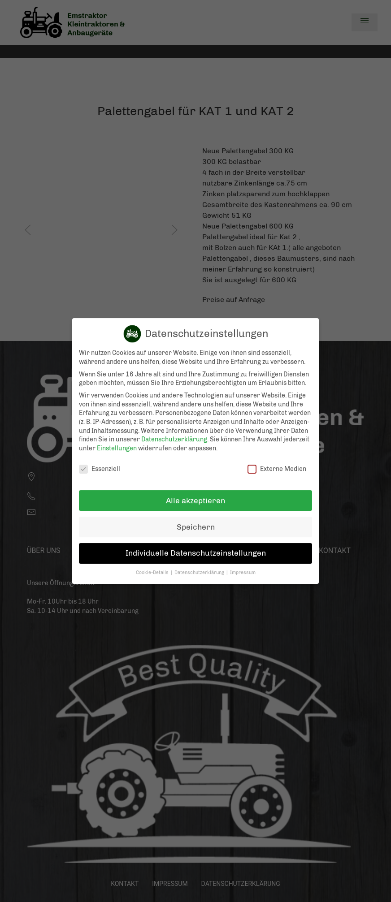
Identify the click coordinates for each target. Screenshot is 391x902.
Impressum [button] (243, 565)
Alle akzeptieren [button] (195, 492)
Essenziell (99, 461)
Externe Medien (277, 461)
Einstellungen (117, 441)
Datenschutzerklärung (174, 432)
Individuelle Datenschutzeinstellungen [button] (196, 545)
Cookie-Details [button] (153, 565)
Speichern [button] (196, 518)
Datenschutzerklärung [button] (200, 565)
